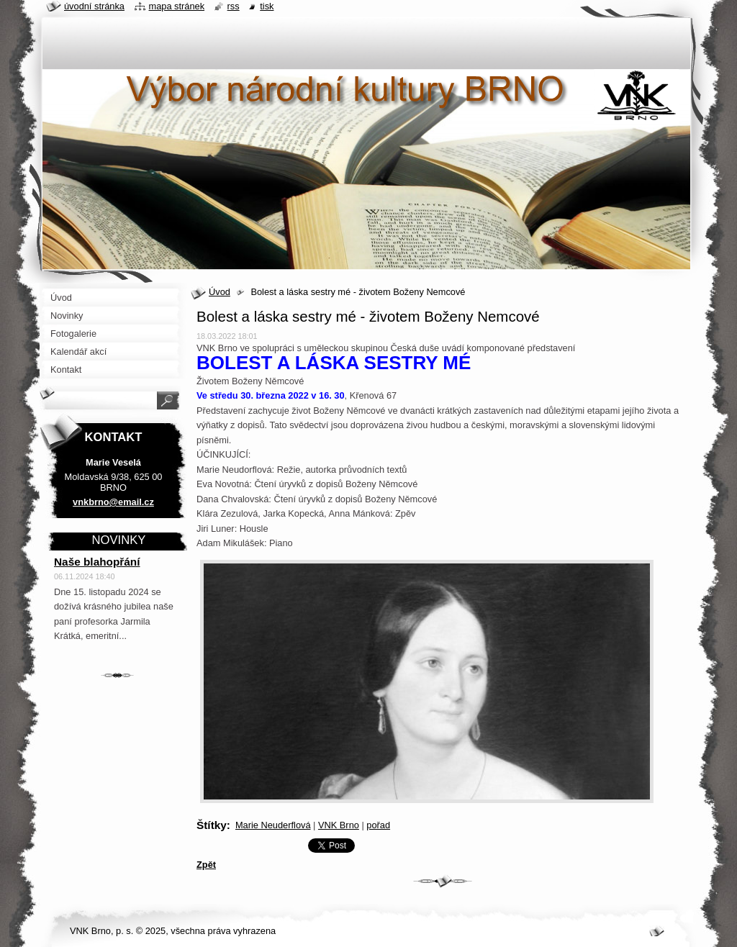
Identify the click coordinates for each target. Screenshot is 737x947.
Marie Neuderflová (273, 825)
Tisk (266, 6)
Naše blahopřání (97, 562)
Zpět (206, 864)
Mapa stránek (177, 6)
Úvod (219, 291)
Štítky (211, 825)
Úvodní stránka (94, 6)
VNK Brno (338, 825)
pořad (378, 825)
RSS (233, 6)
